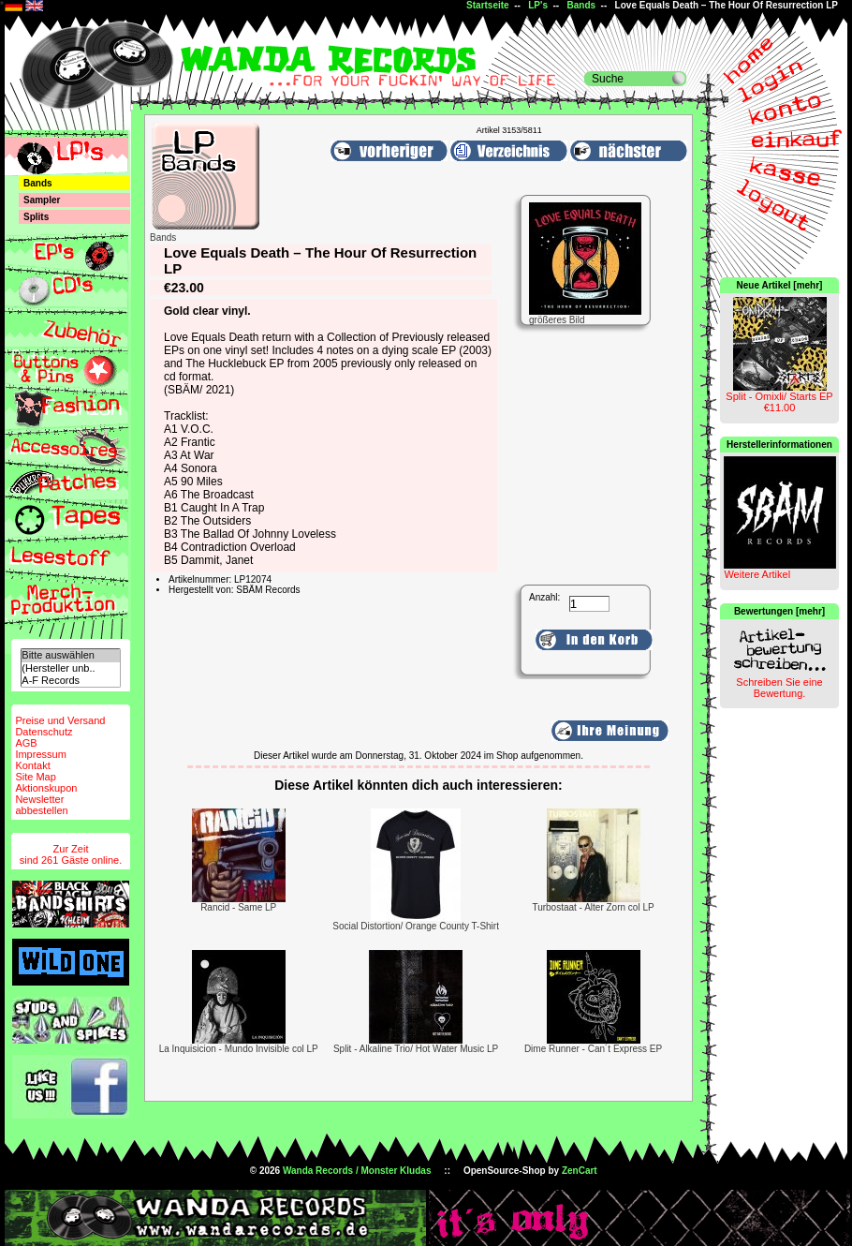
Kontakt (32, 765)
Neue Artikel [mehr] (780, 285)
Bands (581, 5)
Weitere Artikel (757, 574)
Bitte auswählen (70, 655)
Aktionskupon (46, 788)
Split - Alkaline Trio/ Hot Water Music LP (415, 1049)
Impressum (40, 754)
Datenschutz (43, 731)
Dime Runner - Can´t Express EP (593, 1049)
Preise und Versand (60, 720)
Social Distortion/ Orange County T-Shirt (415, 926)
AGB (26, 743)
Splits (36, 217)
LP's (538, 5)
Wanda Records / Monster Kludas (357, 1170)
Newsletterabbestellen (41, 805)
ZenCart (579, 1170)
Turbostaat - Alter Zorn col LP (593, 907)
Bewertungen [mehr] (779, 611)
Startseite (487, 5)
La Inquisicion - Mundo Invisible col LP (238, 1049)
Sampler (41, 200)
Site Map (35, 776)
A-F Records (70, 681)
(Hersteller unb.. (70, 668)
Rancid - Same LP (238, 907)
